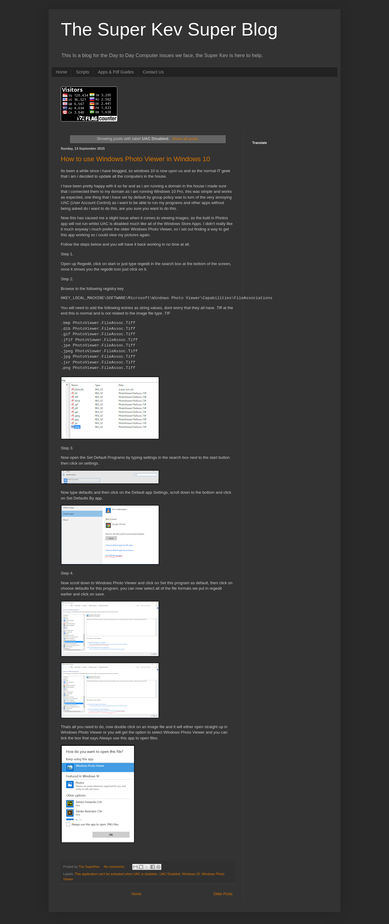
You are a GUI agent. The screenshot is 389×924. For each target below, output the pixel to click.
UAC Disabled (170, 873)
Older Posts (222, 893)
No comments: (115, 866)
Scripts (82, 72)
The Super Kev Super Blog (169, 29)
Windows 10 (191, 873)
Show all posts (185, 138)
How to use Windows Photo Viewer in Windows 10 (135, 159)
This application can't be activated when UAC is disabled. (116, 873)
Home (61, 72)
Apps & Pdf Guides (116, 72)
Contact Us (153, 72)
